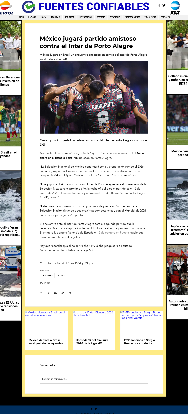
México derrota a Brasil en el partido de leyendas (46, 342)
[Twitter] (164, 5)
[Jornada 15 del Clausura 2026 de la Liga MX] (94, 323)
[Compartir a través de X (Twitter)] (48, 292)
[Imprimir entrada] (69, 292)
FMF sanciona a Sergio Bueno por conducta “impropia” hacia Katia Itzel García (139, 342)
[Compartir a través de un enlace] (62, 292)
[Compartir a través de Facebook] (41, 292)
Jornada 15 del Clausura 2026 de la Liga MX (92, 342)
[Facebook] (159, 5)
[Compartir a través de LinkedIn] (55, 292)
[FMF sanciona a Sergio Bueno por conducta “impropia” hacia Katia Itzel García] (141, 323)
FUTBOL (62, 275)
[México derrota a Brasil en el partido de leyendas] (46, 323)
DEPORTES (47, 275)
